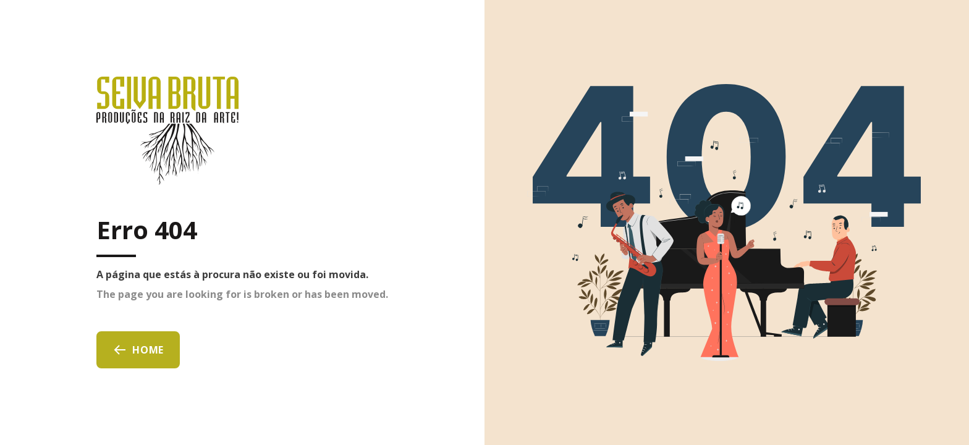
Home (138, 349)
